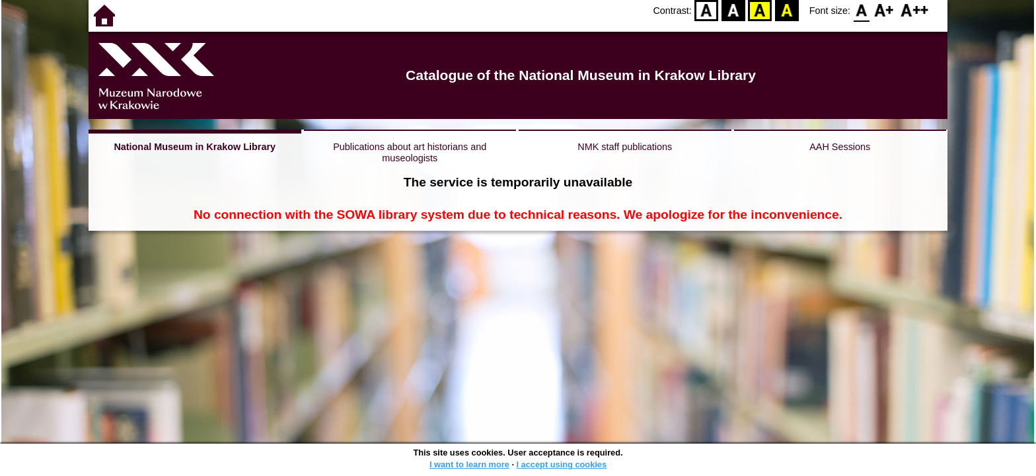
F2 (914, 10)
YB (760, 10)
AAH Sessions (839, 146)
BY (787, 10)
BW (733, 10)
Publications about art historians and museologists (409, 152)
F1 (884, 10)
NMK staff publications (624, 146)
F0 (861, 10)
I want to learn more (469, 464)
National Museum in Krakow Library (195, 146)
